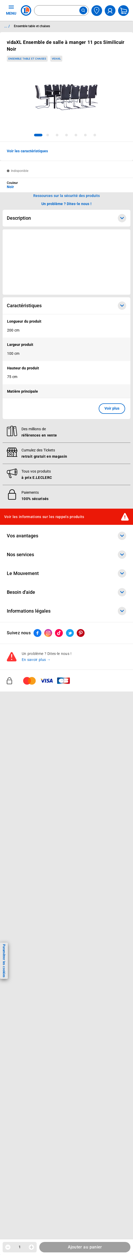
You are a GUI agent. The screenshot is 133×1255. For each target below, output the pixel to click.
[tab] (38, 135)
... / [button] (7, 26)
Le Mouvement (66, 945)
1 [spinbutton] (20, 1247)
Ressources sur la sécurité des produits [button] (66, 195)
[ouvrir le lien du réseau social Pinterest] (81, 1005)
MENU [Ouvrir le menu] (11, 9)
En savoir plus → (36, 1031)
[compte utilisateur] (110, 10)
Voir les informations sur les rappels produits (44, 888)
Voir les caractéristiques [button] (27, 151)
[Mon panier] (123, 10)
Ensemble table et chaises (27, 58)
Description (66, 218)
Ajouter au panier (85, 1247)
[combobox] (61, 10)
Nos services (66, 926)
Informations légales (66, 983)
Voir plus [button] (111, 408)
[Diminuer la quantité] (7, 1247)
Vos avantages (66, 907)
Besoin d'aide (66, 964)
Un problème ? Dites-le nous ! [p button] (66, 204)
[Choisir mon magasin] (96, 10)
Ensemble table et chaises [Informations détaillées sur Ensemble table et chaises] (32, 26)
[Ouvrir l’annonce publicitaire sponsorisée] (66, 262)
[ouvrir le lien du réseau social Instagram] (48, 1005)
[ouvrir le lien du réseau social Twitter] (70, 1005)
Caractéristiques (66, 305)
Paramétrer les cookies (4, 960)
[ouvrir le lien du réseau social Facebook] (37, 1005)
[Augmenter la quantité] (31, 1247)
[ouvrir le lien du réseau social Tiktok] (59, 1005)
